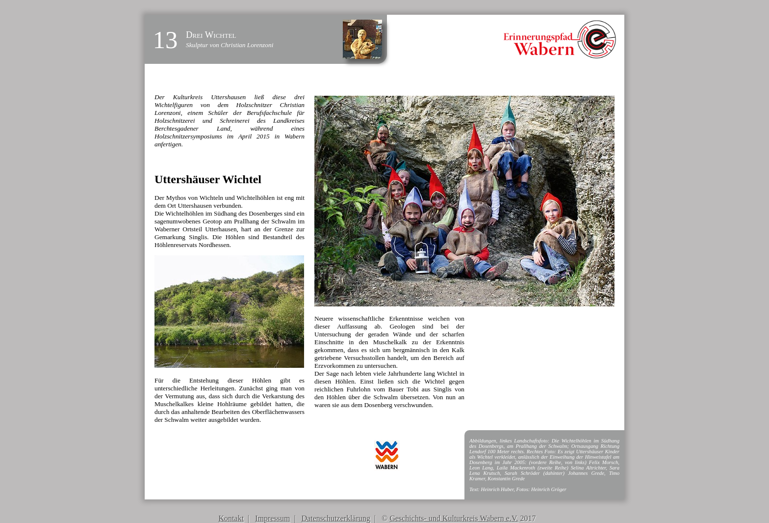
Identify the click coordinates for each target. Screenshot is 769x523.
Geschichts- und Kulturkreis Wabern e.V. (453, 518)
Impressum (272, 518)
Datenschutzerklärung (336, 518)
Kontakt (231, 518)
